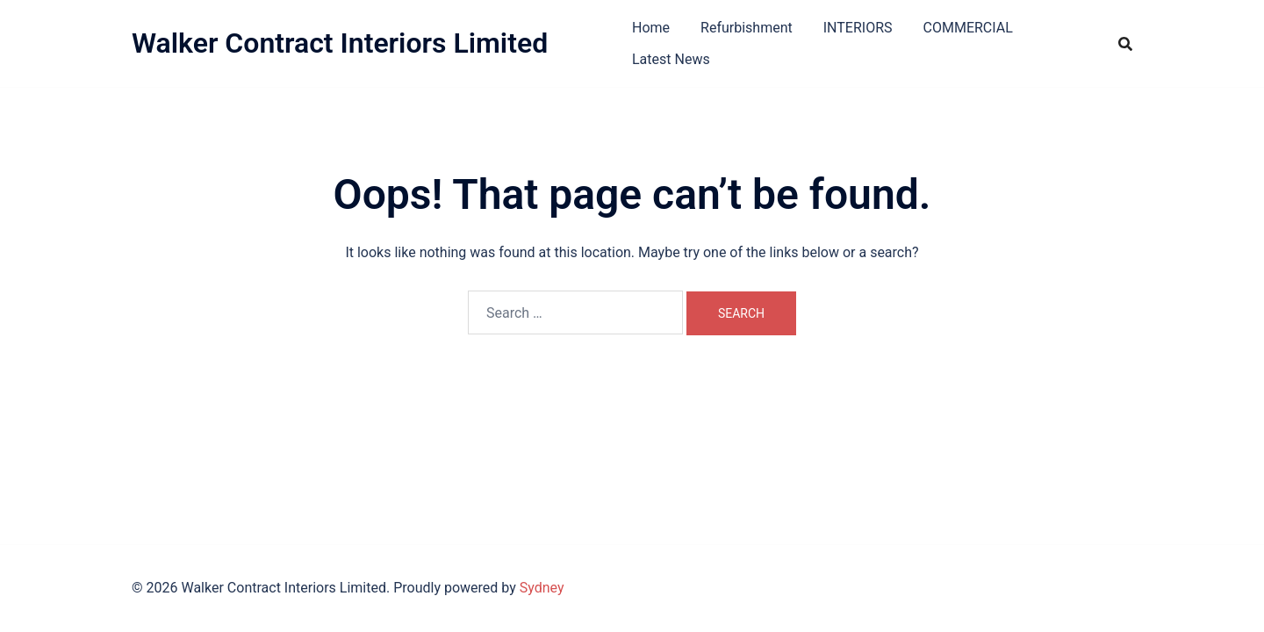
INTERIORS (858, 27)
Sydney (542, 587)
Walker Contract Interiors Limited (340, 43)
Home (651, 27)
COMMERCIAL (968, 27)
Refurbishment (746, 27)
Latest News (671, 59)
